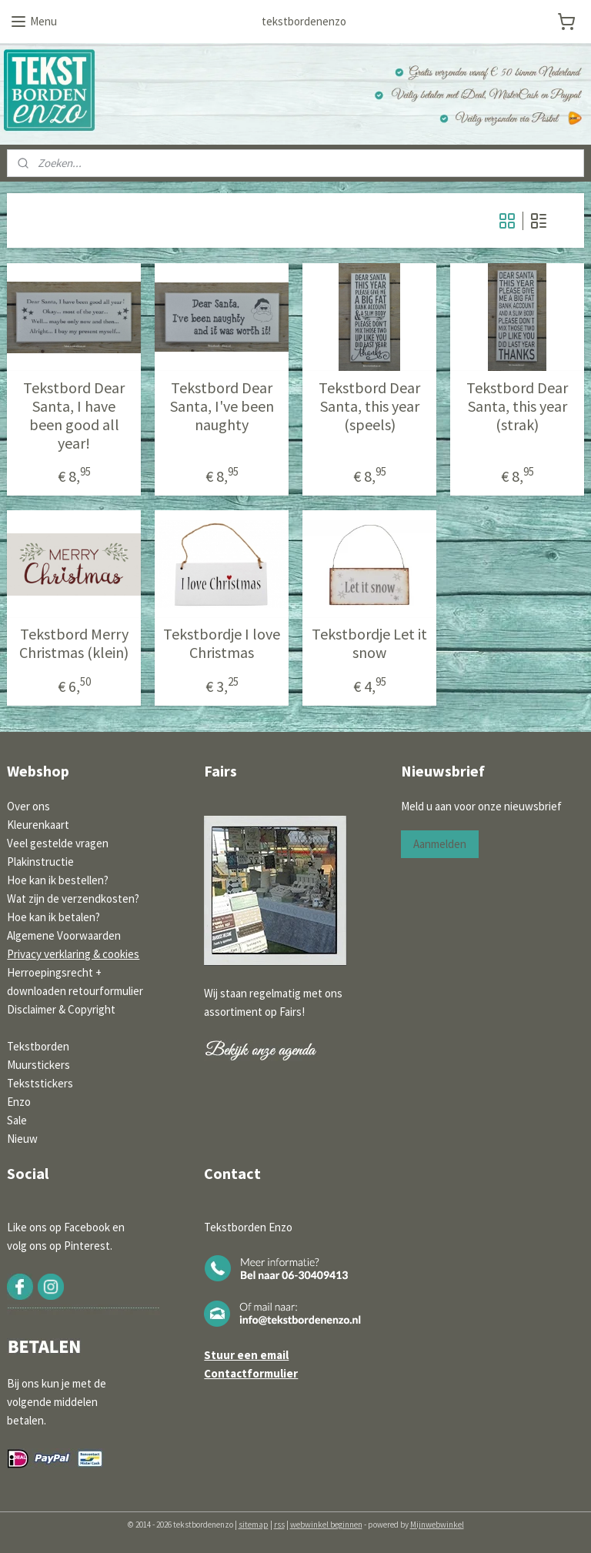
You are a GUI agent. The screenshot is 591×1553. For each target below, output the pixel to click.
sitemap (254, 1524)
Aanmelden (439, 844)
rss (279, 1524)
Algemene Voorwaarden (64, 935)
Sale (17, 1120)
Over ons (28, 806)
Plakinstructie (40, 861)
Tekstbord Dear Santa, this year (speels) (369, 406)
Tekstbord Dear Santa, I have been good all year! (74, 416)
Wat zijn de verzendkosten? (73, 898)
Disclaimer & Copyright (61, 1009)
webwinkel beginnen (326, 1524)
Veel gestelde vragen (58, 843)
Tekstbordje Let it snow (369, 643)
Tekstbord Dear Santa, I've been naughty (222, 406)
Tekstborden (38, 1046)
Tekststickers (40, 1083)
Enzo (19, 1101)
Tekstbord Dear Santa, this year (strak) (517, 406)
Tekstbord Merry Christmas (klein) (74, 643)
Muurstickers (38, 1064)
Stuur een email (246, 1355)
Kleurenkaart (38, 824)
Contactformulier (251, 1373)
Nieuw (22, 1138)
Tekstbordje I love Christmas (221, 643)
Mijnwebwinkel (437, 1524)
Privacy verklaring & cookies (73, 954)
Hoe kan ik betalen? (53, 917)
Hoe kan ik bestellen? (58, 880)
